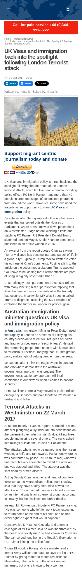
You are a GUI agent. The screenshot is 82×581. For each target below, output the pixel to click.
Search (69, 10)
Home (7, 38)
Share (11, 83)
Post (41, 83)
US (51, 300)
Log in (76, 10)
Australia (14, 330)
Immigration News (23, 38)
